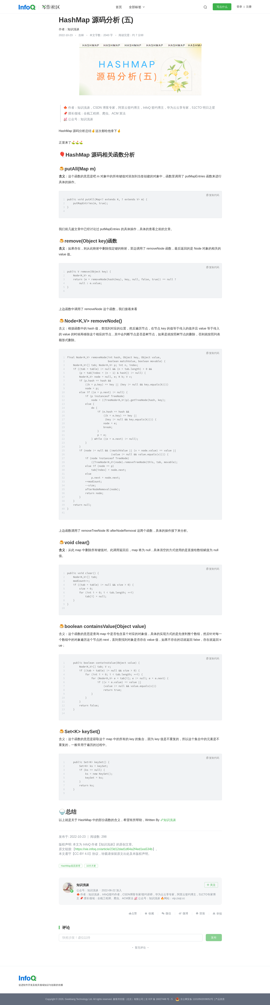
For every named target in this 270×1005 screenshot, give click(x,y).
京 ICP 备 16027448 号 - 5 (159, 999)
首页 (119, 7)
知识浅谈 (73, 29)
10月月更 (91, 866)
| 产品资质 (219, 999)
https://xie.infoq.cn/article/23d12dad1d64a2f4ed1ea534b (114, 849)
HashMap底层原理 (70, 866)
